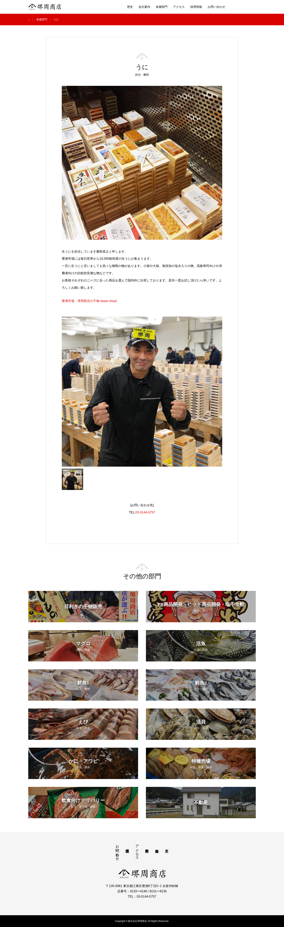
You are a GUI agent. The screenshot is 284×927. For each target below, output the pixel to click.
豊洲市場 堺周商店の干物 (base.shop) (89, 301)
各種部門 (161, 6)
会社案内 (144, 6)
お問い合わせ (216, 6)
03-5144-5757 (145, 512)
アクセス (179, 6)
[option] (142, 392)
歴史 (130, 6)
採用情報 (196, 6)
